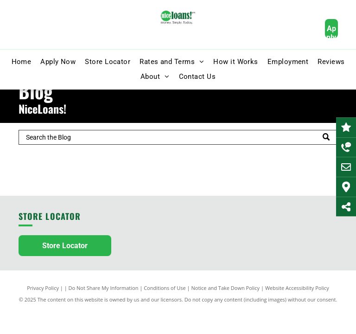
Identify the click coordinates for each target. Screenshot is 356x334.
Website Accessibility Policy (297, 287)
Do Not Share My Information (104, 287)
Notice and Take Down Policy (225, 287)
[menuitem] (21, 62)
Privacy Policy (43, 287)
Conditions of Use (165, 287)
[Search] (178, 137)
